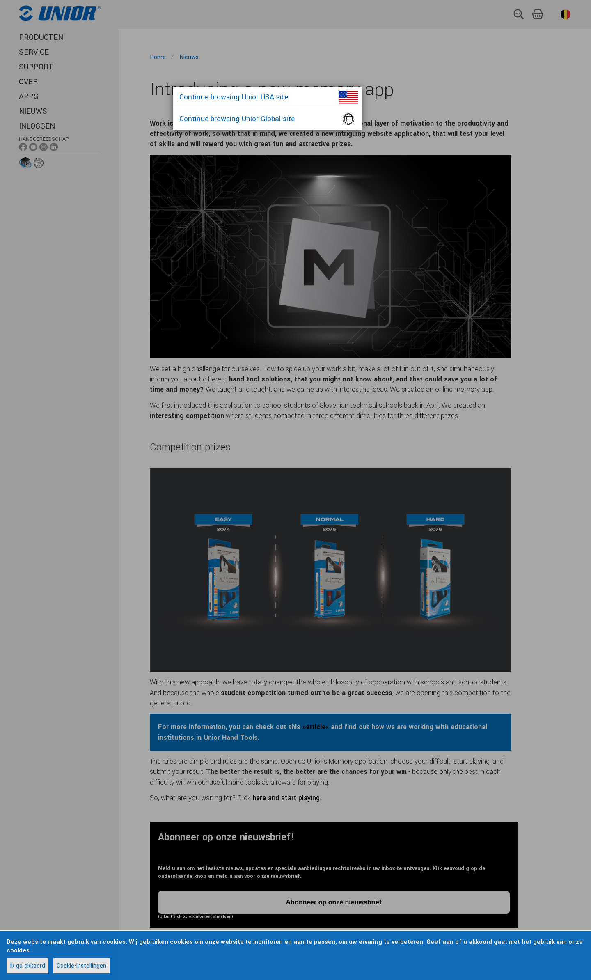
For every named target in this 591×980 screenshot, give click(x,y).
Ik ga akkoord (27, 966)
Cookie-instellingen (81, 966)
